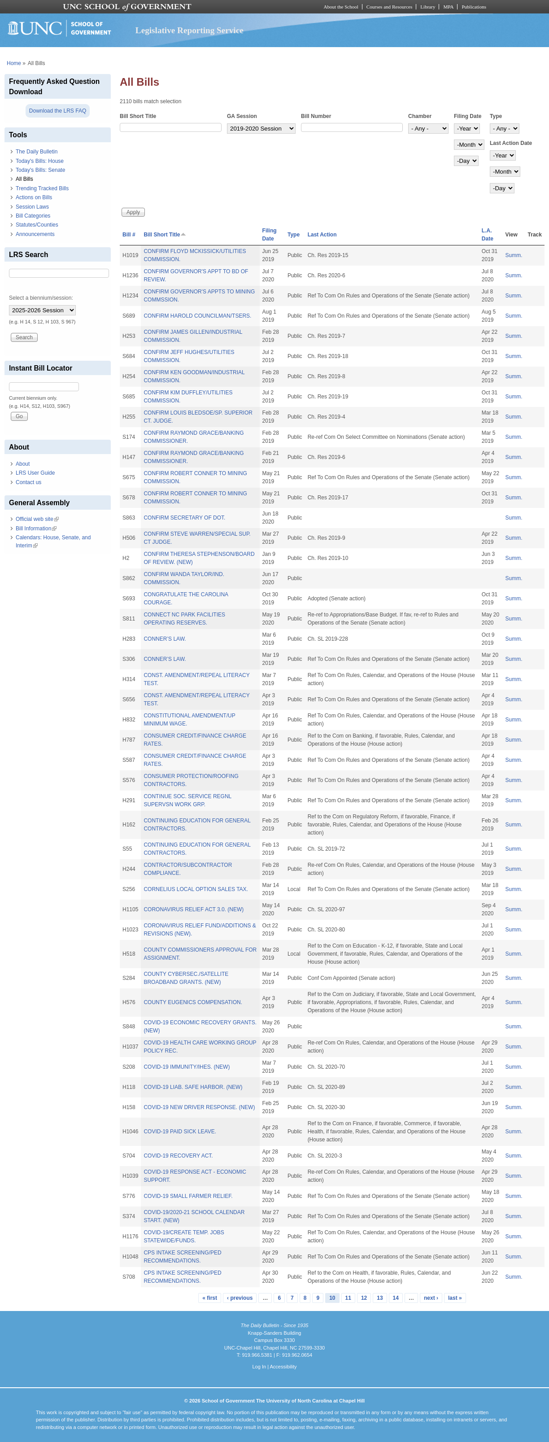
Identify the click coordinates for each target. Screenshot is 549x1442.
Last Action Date (511, 143)
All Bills (24, 179)
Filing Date (467, 116)
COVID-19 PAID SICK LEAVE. (180, 1131)
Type (496, 116)
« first (209, 1298)
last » (455, 1298)
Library (427, 6)
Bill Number (316, 116)
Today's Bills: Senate (40, 170)
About (23, 464)
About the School (341, 6)
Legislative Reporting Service (189, 30)
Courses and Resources (389, 6)
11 (348, 1298)
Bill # (128, 235)
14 (396, 1298)
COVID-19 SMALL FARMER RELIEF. (188, 1196)
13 (380, 1298)
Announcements (35, 234)
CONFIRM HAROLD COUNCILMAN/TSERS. (197, 316)
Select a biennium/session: (41, 298)
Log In (259, 1366)
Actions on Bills (34, 197)
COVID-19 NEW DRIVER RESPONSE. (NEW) (199, 1107)
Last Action (322, 235)
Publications (474, 6)
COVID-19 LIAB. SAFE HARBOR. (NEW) (193, 1087)
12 (364, 1298)
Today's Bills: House (40, 161)
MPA (448, 6)
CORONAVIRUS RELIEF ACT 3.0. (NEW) (194, 909)
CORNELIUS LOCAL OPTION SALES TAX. (196, 889)
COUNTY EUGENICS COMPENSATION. (193, 1002)
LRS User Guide (35, 473)
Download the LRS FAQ (57, 111)
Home (14, 63)
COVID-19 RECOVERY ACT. (178, 1156)
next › (431, 1298)
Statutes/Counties (37, 225)
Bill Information (36, 528)
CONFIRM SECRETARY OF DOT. (184, 518)
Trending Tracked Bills (42, 188)
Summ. (514, 255)
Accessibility (283, 1366)
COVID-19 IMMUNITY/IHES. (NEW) (187, 1067)
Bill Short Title (138, 116)
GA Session (242, 116)
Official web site (37, 519)
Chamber (419, 116)
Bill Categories (33, 216)
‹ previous (240, 1298)
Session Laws (32, 207)
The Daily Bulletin (36, 152)
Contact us (28, 482)
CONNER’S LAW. (165, 639)
